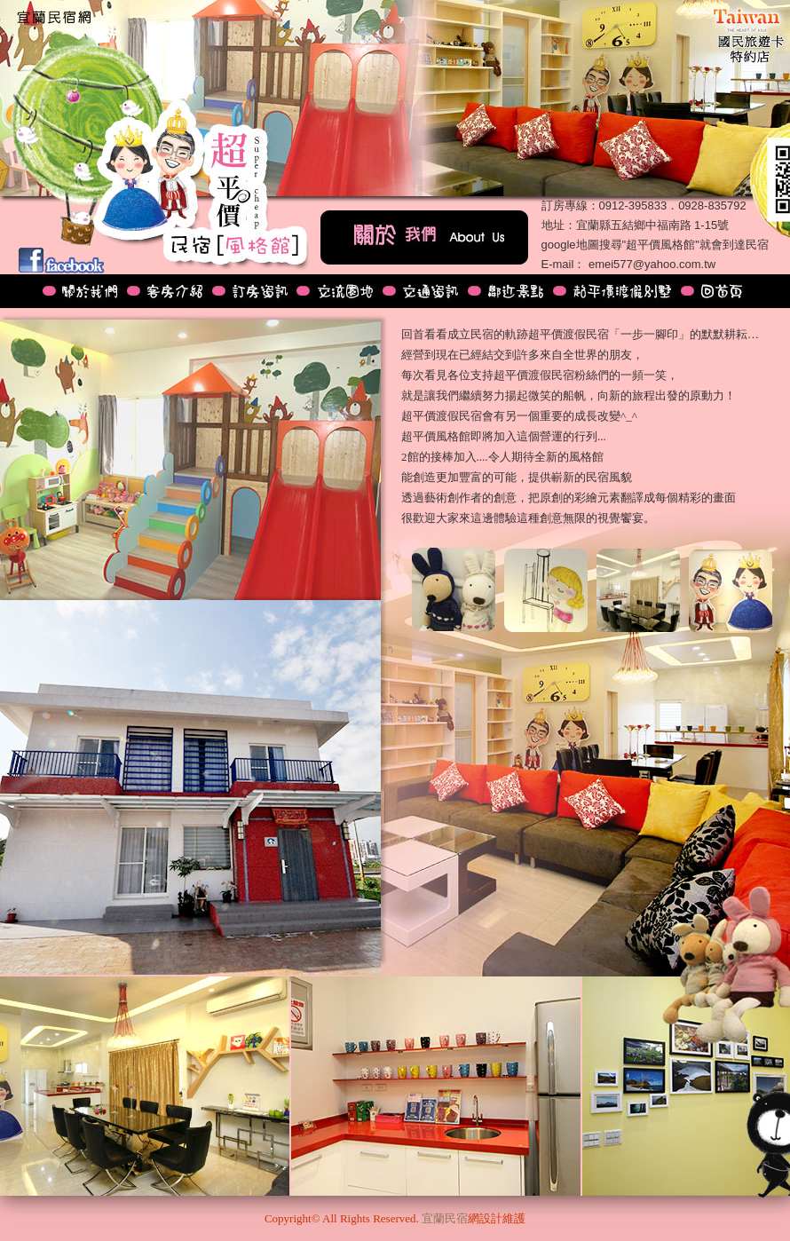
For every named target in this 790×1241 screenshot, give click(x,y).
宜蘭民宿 (445, 1218)
